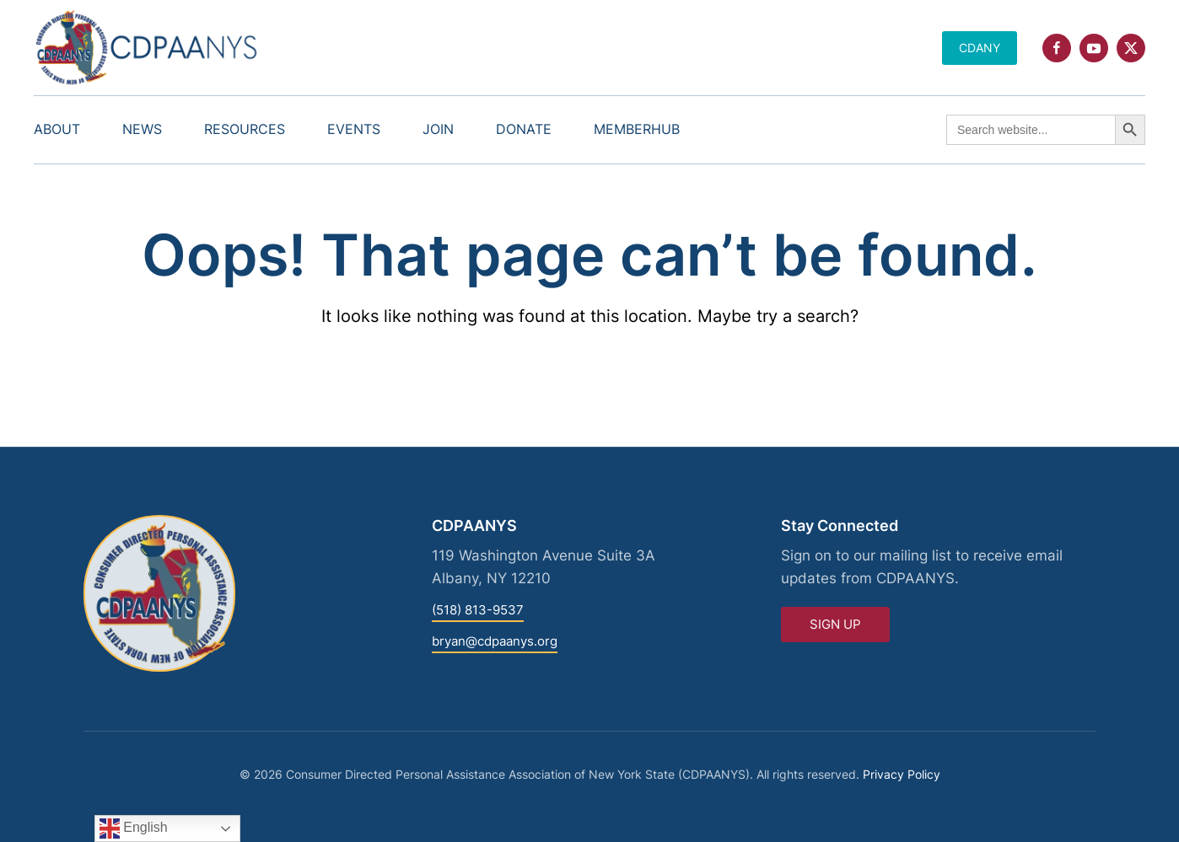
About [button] (57, 129)
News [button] (142, 129)
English (134, 828)
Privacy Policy (901, 774)
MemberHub (637, 129)
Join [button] (438, 129)
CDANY (979, 47)
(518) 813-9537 (478, 610)
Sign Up (835, 624)
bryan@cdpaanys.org (494, 641)
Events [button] (353, 129)
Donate (524, 129)
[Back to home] (147, 47)
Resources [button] (244, 129)
